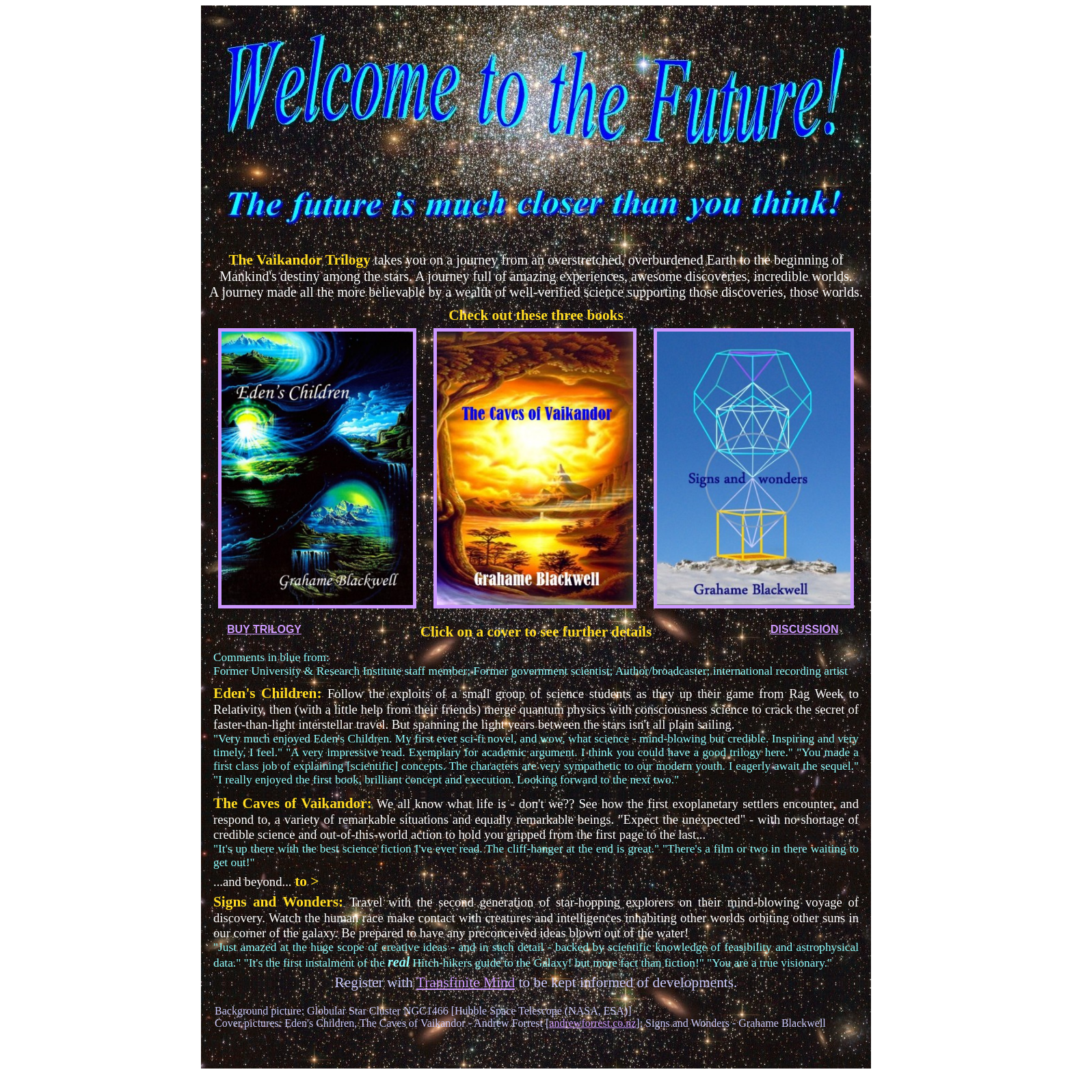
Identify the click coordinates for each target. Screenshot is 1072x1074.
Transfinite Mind (465, 982)
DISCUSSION (804, 629)
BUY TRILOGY (264, 629)
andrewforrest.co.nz (592, 1023)
